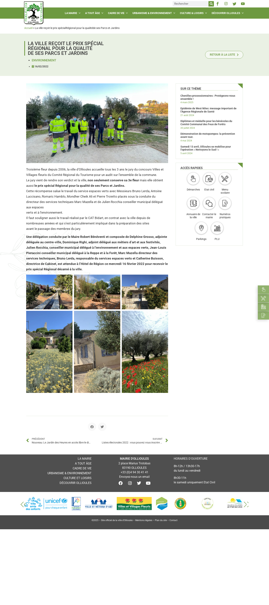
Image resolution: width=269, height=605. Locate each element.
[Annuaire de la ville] (193, 203)
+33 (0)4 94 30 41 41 (134, 472)
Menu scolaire (225, 191)
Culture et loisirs (78, 478)
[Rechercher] (211, 4)
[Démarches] (193, 179)
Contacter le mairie (209, 216)
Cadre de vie (118, 13)
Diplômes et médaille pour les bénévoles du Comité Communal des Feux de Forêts (206, 123)
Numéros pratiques (225, 216)
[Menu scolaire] (225, 179)
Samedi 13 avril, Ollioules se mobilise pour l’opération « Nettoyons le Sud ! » (205, 148)
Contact (173, 520)
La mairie (73, 13)
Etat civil (209, 189)
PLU (217, 238)
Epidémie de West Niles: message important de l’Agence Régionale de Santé (208, 110)
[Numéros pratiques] (225, 203)
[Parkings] (201, 228)
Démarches (193, 189)
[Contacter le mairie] (209, 203)
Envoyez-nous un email (134, 477)
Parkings (201, 238)
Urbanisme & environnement (154, 13)
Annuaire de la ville (193, 216)
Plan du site (161, 520)
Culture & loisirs (194, 13)
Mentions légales (143, 520)
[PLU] (217, 228)
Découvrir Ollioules (228, 13)
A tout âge (95, 13)
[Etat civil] (209, 179)
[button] (92, 427)
